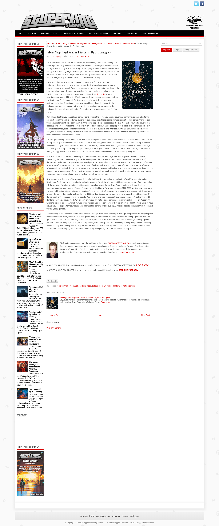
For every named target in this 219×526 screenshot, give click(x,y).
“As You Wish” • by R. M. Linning (35, 390)
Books (56, 33)
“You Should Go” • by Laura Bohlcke (36, 289)
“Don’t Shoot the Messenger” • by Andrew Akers (36, 264)
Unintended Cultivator (112, 43)
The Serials (117, 33)
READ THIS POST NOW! (128, 270)
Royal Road (85, 43)
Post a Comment (54, 328)
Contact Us (132, 33)
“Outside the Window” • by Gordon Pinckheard (35, 340)
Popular (166, 50)
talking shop (96, 43)
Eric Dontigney (55, 56)
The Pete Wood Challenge (98, 33)
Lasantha (100, 523)
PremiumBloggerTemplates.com (119, 523)
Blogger (135, 516)
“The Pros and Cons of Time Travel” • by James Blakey (35, 217)
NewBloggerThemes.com (143, 523)
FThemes (77, 523)
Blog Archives (191, 50)
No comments (83, 56)
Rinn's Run (74, 43)
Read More (105, 302)
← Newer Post (53, 315)
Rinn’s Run (101, 94)
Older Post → (146, 315)
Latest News (31, 33)
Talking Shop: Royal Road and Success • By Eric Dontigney (79, 52)
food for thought (61, 43)
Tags (177, 50)
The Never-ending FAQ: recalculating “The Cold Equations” (34, 366)
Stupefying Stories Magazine (108, 516)
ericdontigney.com (126, 252)
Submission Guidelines (151, 33)
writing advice (129, 43)
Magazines (45, 33)
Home (19, 33)
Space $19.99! (35, 239)
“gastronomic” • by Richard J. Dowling (36, 314)
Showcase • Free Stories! (73, 33)
